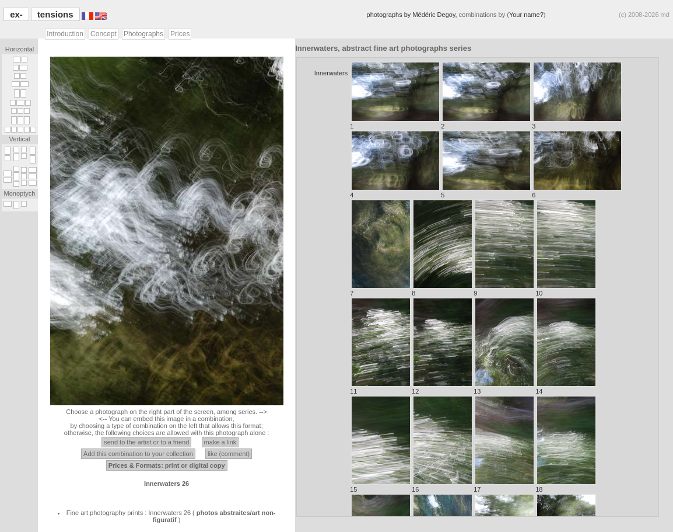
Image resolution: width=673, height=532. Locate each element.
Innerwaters (331, 73)
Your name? (526, 14)
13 (504, 346)
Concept (103, 34)
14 (566, 346)
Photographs (143, 34)
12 (442, 346)
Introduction (65, 34)
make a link (220, 442)
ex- (16, 14)
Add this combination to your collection (138, 453)
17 (504, 444)
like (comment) (229, 453)
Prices (180, 34)
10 (566, 248)
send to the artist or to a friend (146, 442)
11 (380, 346)
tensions (55, 14)
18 (566, 444)
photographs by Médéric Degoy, (413, 14)
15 (380, 444)
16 (442, 444)
